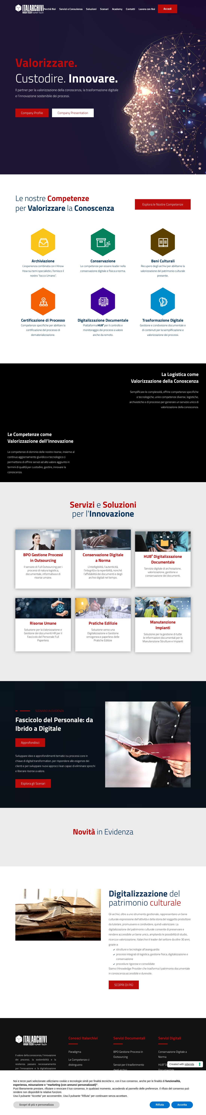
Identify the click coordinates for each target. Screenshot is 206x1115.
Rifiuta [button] (160, 1104)
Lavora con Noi (147, 9)
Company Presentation (73, 112)
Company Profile (32, 112)
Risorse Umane (43, 623)
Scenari (104, 9)
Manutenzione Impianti (163, 625)
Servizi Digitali (169, 1038)
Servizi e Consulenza (71, 9)
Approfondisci (30, 742)
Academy (117, 9)
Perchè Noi (50, 9)
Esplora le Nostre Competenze (162, 204)
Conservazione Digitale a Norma (103, 557)
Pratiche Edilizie (103, 623)
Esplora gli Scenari (33, 783)
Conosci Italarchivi (83, 1038)
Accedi (168, 9)
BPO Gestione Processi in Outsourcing (43, 557)
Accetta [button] (182, 1104)
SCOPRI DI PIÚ (123, 984)
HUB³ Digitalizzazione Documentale (163, 559)
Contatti (130, 9)
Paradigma (74, 1052)
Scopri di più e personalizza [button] (36, 1104)
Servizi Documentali (129, 1038)
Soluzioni (91, 9)
